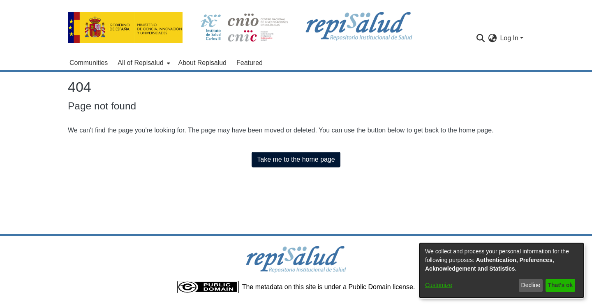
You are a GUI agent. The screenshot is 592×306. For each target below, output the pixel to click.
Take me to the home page (296, 159)
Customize (438, 285)
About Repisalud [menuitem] (202, 62)
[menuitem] (143, 63)
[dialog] (501, 270)
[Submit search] (480, 38)
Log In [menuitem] (509, 38)
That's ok (560, 285)
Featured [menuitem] (249, 62)
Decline (531, 285)
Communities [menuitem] (88, 62)
